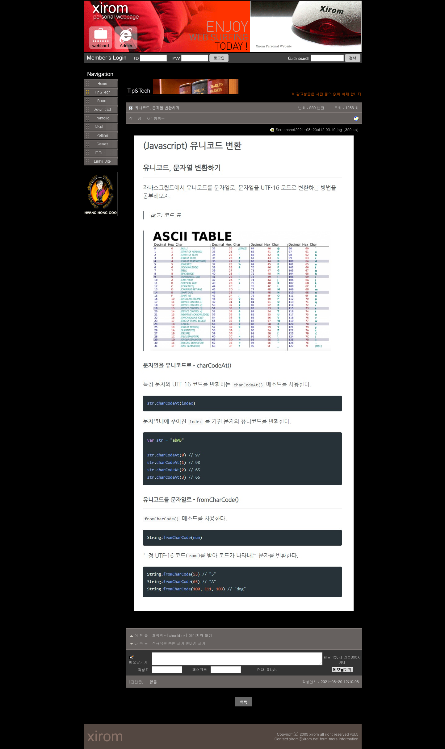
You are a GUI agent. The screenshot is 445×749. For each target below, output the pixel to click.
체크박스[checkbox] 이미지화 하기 (182, 635)
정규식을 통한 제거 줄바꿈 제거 (178, 643)
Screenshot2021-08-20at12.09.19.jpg (306, 129)
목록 (243, 702)
